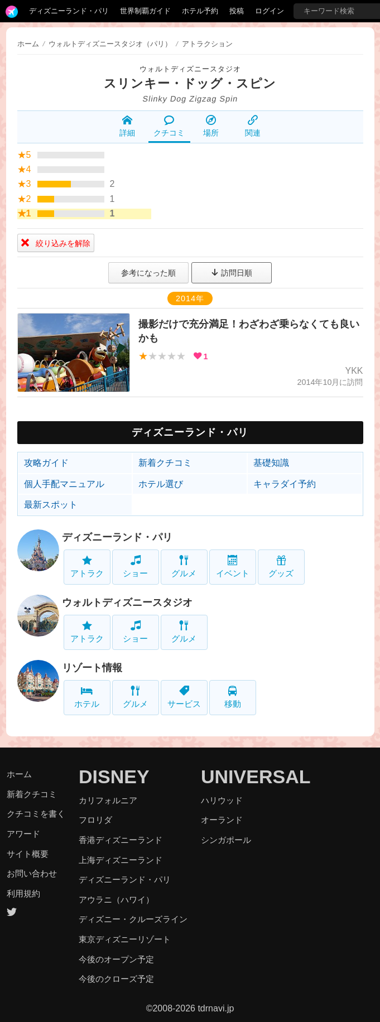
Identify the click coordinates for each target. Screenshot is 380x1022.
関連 (253, 126)
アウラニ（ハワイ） (116, 899)
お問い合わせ (32, 873)
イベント (232, 566)
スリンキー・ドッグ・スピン (190, 83)
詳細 (127, 126)
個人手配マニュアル (64, 484)
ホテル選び (160, 484)
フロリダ (95, 820)
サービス (184, 697)
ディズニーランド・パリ (69, 11)
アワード (23, 833)
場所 (211, 126)
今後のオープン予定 (116, 959)
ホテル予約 (200, 11)
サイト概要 (28, 854)
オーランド (222, 820)
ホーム (28, 44)
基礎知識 (271, 462)
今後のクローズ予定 (116, 979)
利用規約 (23, 893)
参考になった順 (148, 272)
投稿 (236, 11)
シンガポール (226, 840)
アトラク (87, 566)
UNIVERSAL (255, 776)
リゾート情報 (92, 667)
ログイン (269, 11)
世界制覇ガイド (145, 11)
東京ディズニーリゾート (125, 939)
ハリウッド (222, 800)
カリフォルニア (108, 800)
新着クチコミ (165, 462)
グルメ (183, 566)
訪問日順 (231, 272)
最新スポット (51, 504)
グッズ (281, 566)
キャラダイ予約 (284, 484)
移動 (232, 697)
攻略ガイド (46, 462)
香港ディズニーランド (120, 840)
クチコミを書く (36, 813)
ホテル (86, 697)
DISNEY (114, 776)
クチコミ (169, 126)
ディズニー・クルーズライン (133, 919)
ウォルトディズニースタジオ (190, 69)
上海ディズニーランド (120, 860)
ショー (135, 566)
